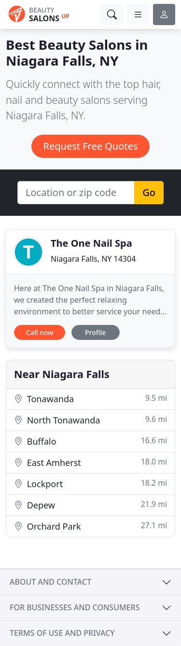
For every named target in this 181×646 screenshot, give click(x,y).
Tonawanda (90, 399)
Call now (39, 332)
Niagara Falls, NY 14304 (93, 258)
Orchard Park (90, 526)
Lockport (90, 483)
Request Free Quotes (90, 146)
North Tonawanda (90, 420)
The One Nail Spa (91, 243)
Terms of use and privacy (62, 633)
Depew (90, 505)
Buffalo (90, 441)
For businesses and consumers (74, 607)
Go (148, 192)
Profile (95, 332)
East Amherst (90, 462)
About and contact (50, 581)
